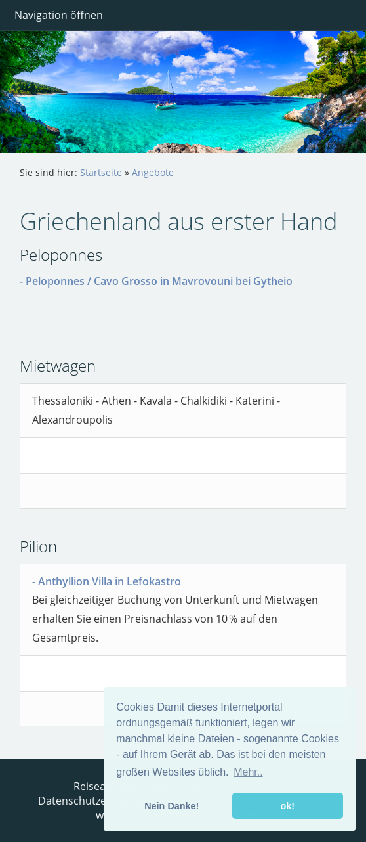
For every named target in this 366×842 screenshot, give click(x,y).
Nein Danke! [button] (171, 806)
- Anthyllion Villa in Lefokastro (106, 581)
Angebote (153, 172)
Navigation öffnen (58, 15)
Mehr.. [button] (248, 772)
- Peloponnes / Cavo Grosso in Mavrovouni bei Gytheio (156, 281)
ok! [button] (287, 806)
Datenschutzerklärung (93, 800)
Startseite (101, 172)
